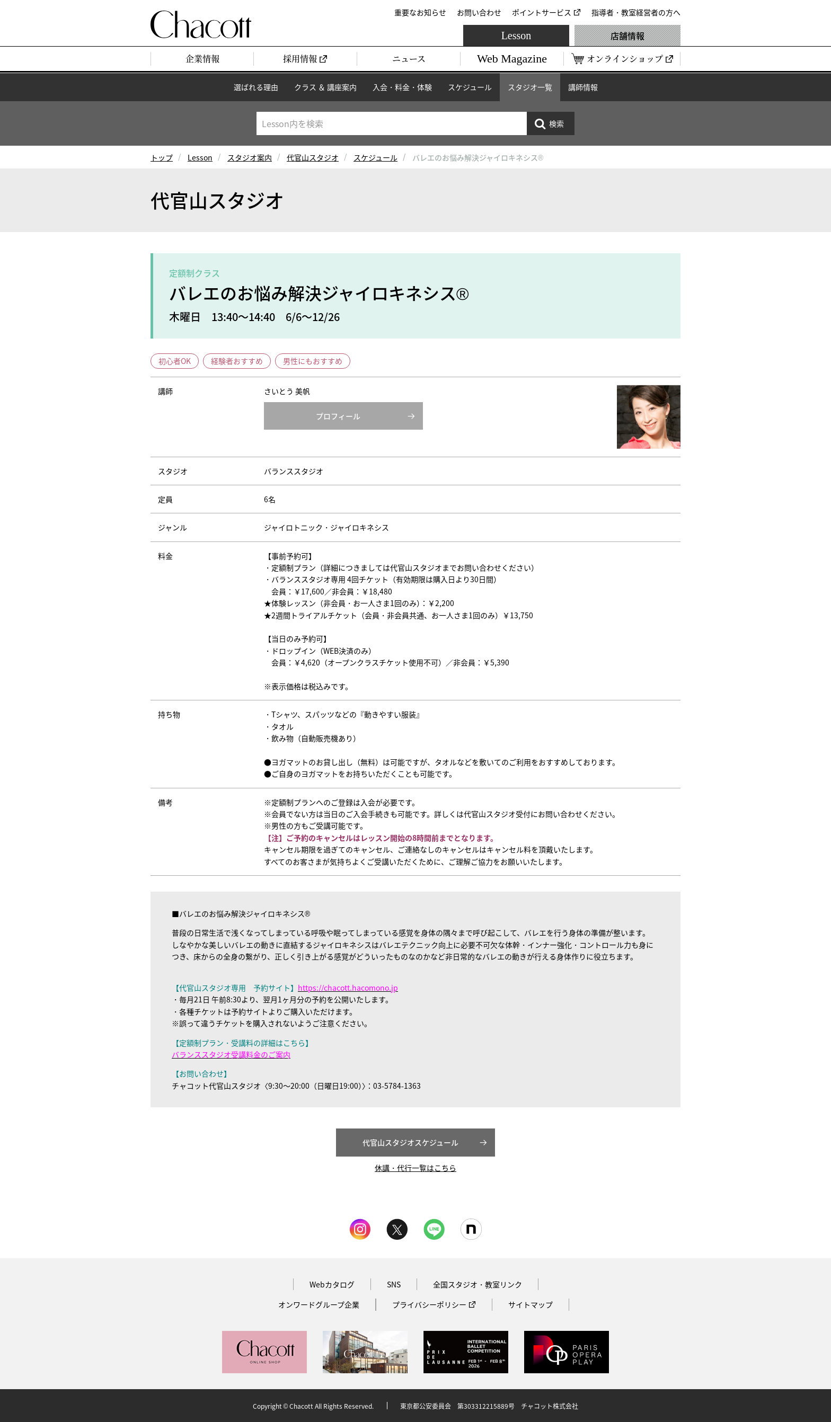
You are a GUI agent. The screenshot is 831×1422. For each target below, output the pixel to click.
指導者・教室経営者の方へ (635, 12)
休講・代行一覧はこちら (415, 1167)
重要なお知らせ (420, 12)
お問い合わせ (479, 12)
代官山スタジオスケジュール (410, 1142)
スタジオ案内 (249, 157)
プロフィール (338, 416)
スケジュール (470, 87)
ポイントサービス (541, 12)
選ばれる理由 (256, 87)
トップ (162, 157)
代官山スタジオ (313, 157)
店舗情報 (627, 35)
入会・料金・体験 (402, 87)
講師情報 (583, 87)
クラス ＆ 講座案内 (325, 87)
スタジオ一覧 (530, 87)
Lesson (516, 35)
